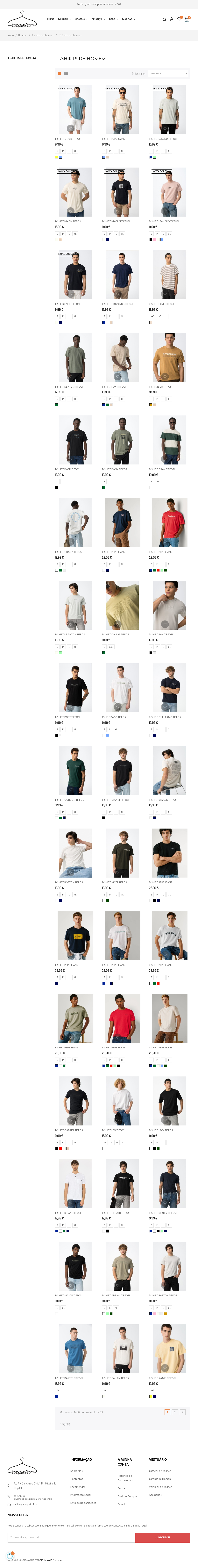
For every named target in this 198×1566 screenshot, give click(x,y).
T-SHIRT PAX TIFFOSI (161, 634)
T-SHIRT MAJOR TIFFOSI (68, 1295)
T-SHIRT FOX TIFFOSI (114, 387)
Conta (121, 1488)
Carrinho (122, 1504)
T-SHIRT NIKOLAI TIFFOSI (116, 221)
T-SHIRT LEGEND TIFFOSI (163, 139)
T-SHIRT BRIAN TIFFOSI (68, 1213)
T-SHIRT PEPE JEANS (113, 139)
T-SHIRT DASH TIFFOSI (67, 469)
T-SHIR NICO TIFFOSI (160, 387)
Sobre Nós (76, 1471)
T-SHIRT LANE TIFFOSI (161, 304)
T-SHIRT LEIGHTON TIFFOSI (70, 634)
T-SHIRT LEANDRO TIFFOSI (164, 221)
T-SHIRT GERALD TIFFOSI (116, 1213)
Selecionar (169, 73)
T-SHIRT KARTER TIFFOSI (69, 1378)
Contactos (76, 1479)
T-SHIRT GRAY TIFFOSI (162, 469)
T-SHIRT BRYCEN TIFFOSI (163, 800)
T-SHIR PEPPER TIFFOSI (68, 139)
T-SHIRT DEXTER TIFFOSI (69, 387)
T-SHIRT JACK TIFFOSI (161, 1130)
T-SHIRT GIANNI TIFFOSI (115, 800)
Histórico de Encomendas (125, 1478)
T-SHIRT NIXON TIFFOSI (68, 221)
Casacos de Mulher (160, 1471)
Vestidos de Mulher (160, 1487)
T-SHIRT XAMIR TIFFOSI (162, 1378)
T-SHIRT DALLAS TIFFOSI (116, 634)
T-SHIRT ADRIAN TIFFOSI (116, 1295)
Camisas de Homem (160, 1479)
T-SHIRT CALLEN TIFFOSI (115, 1378)
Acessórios (155, 1495)
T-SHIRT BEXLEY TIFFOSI (163, 1213)
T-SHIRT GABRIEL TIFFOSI (69, 1130)
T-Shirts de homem (22, 58)
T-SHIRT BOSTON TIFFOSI (69, 882)
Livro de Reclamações (83, 1503)
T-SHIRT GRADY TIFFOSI (68, 552)
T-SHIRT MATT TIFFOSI (114, 882)
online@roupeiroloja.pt (27, 1504)
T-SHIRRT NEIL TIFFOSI (67, 304)
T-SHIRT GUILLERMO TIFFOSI (165, 717)
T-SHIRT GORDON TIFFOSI (69, 800)
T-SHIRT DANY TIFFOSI (115, 469)
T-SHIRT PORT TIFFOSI (67, 717)
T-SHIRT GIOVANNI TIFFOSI (117, 304)
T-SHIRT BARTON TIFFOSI (163, 1295)
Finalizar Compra (127, 1496)
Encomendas (77, 1487)
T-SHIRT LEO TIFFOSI (113, 1130)
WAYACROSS (54, 1560)
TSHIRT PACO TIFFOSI (114, 717)
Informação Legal (80, 1495)
